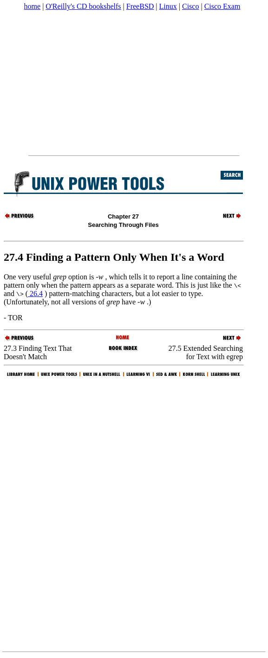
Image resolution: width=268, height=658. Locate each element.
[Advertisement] (133, 83)
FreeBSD (140, 6)
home (32, 6)
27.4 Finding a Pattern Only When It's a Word (114, 257)
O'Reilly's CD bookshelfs (83, 6)
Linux (168, 6)
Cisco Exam (222, 6)
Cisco (190, 6)
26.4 (35, 293)
